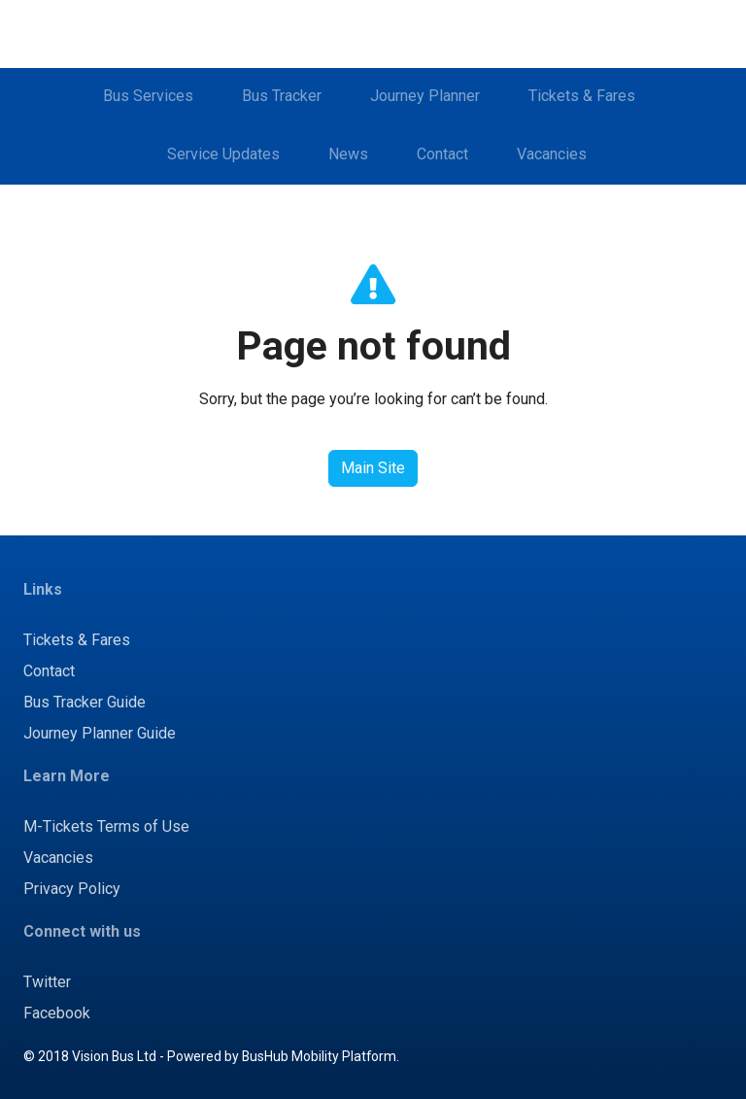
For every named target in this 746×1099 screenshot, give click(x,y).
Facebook (56, 1013)
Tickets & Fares (581, 95)
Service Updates (223, 154)
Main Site (373, 468)
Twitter (47, 982)
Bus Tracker (282, 95)
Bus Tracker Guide (84, 702)
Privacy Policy (71, 888)
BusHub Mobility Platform (319, 1056)
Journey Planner (425, 95)
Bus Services (148, 95)
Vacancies (552, 154)
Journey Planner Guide (99, 733)
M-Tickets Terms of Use (106, 826)
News (348, 154)
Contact (442, 154)
